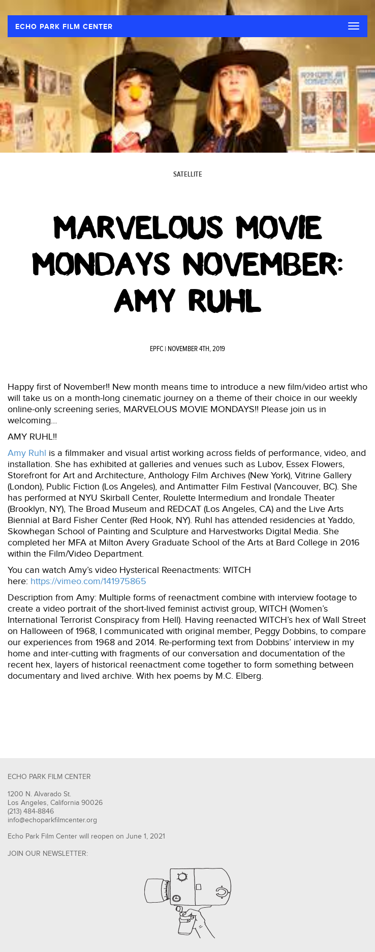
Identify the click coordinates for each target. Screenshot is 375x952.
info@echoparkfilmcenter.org (52, 820)
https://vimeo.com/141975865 (88, 581)
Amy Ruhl (27, 453)
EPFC (156, 349)
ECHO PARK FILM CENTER (64, 26)
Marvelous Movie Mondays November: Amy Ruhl (187, 264)
